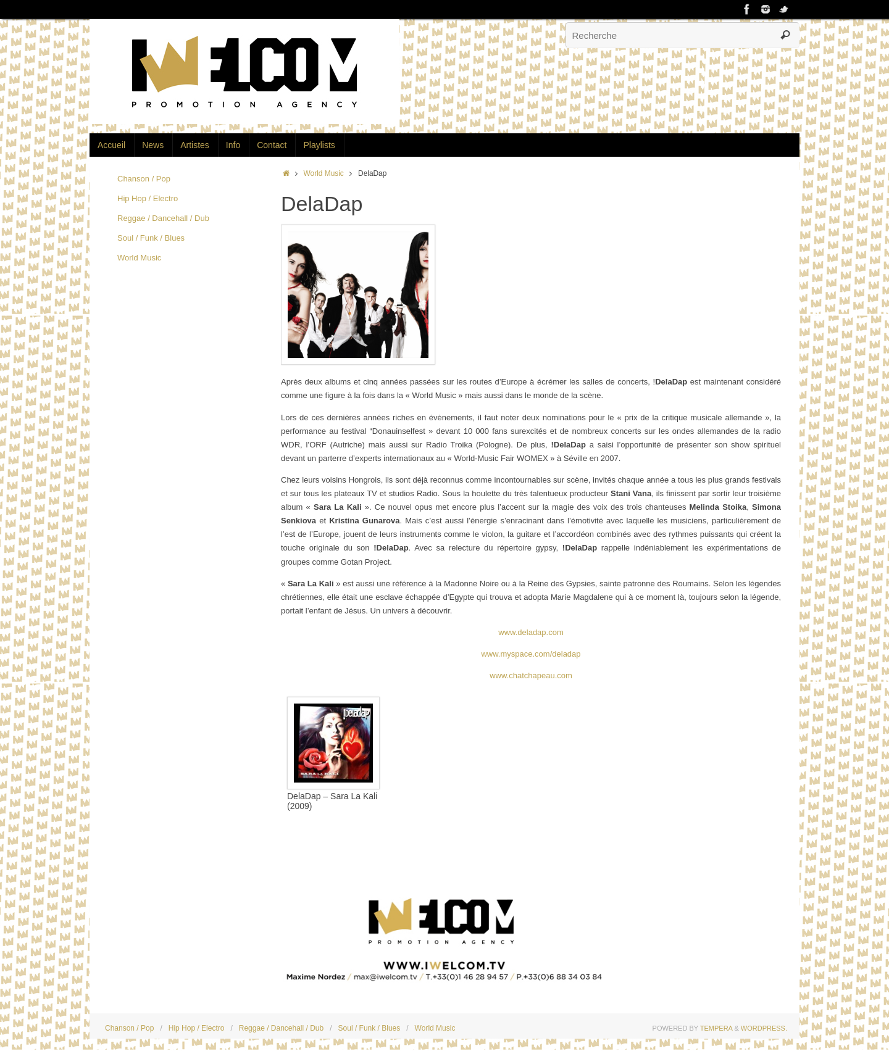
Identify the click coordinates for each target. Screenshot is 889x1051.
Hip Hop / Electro (147, 198)
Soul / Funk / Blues (151, 238)
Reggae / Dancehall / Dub (163, 218)
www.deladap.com (531, 632)
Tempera (716, 1028)
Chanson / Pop (143, 178)
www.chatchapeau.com (531, 675)
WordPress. (764, 1028)
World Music (324, 173)
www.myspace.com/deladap (530, 653)
